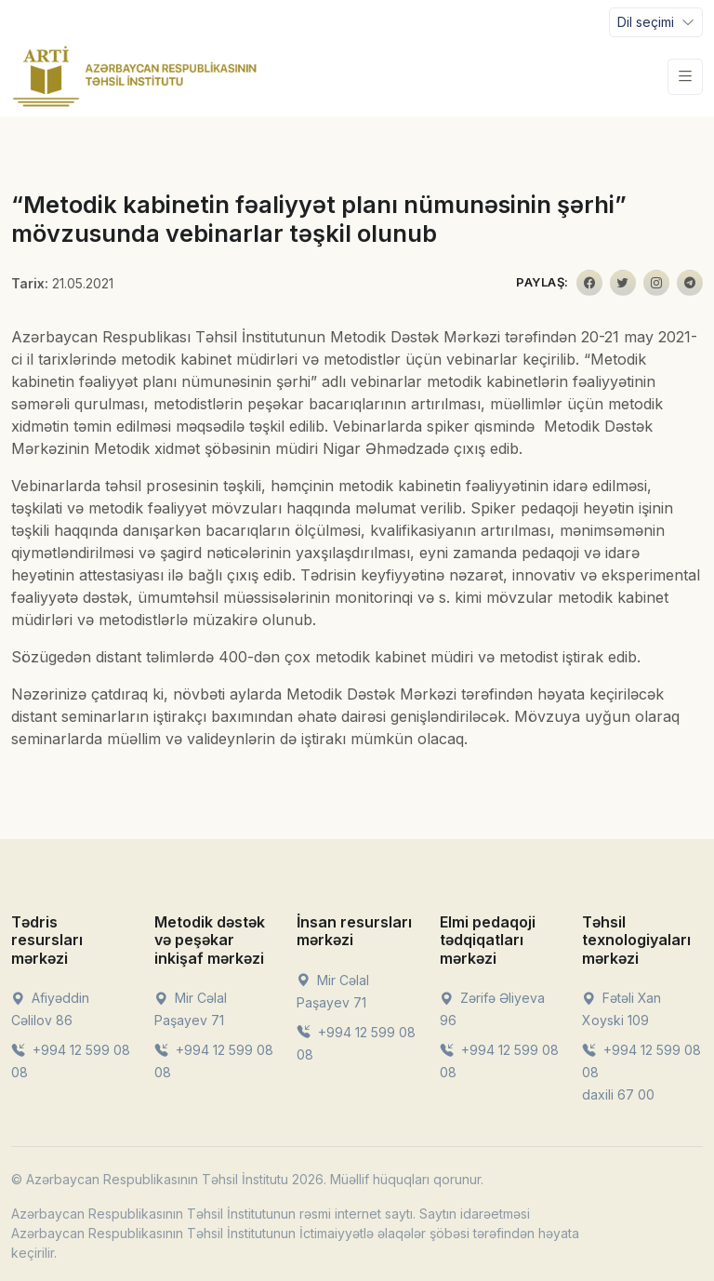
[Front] (134, 76)
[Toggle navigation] (656, 22)
